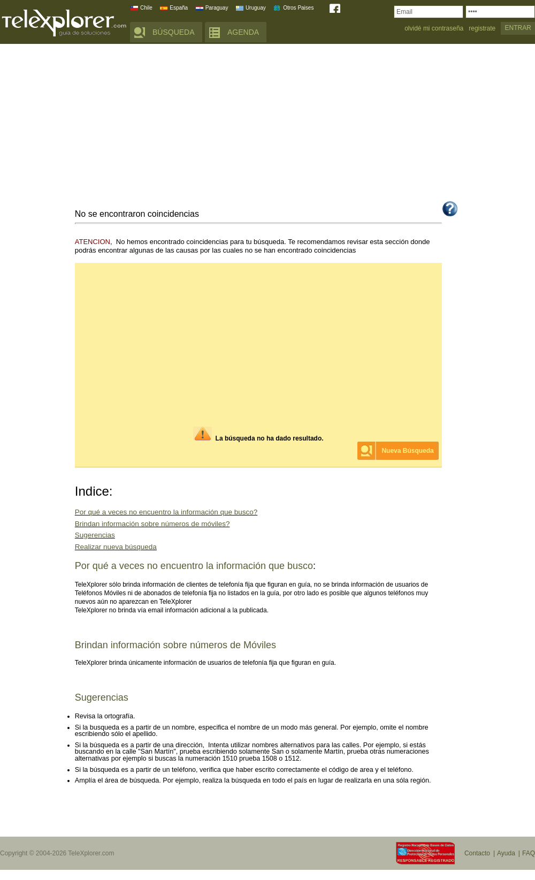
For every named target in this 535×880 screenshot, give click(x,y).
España (179, 8)
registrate (482, 28)
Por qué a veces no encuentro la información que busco (194, 565)
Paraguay (216, 8)
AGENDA (243, 32)
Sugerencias (95, 535)
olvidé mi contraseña (433, 28)
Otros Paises (298, 8)
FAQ (528, 853)
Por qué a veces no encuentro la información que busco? (166, 512)
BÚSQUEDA (173, 32)
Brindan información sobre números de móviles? (152, 524)
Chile (146, 8)
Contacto (477, 853)
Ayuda (506, 853)
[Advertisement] (267, 124)
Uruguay (256, 8)
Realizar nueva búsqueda (116, 547)
